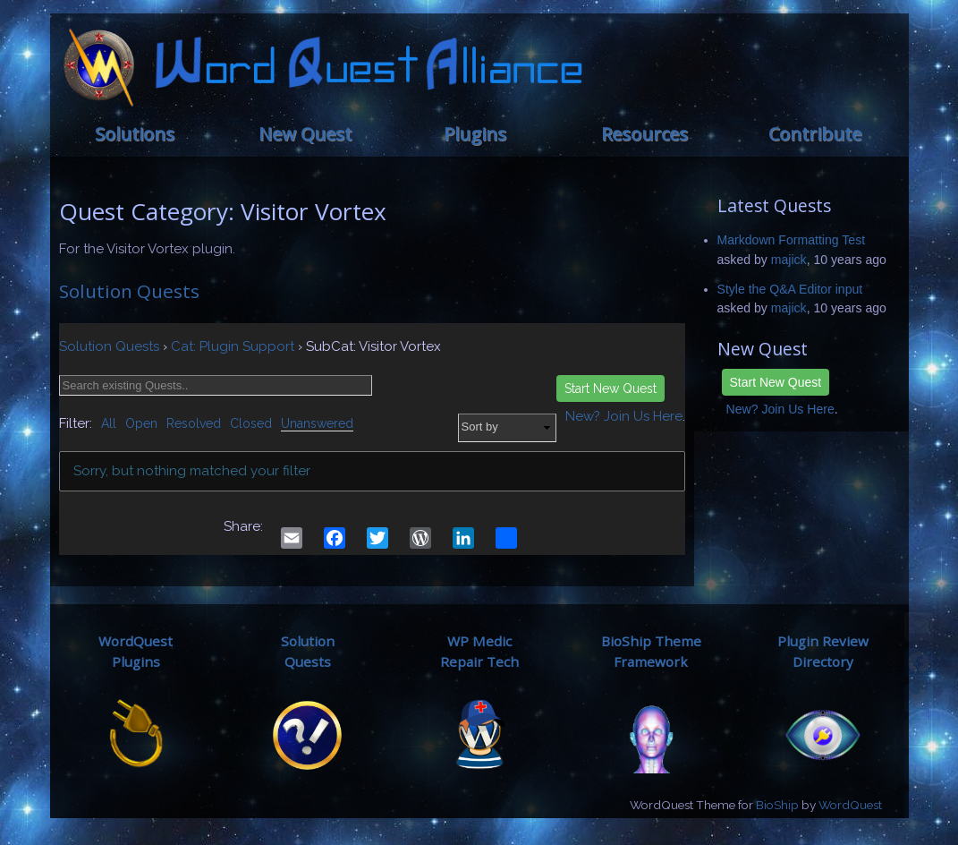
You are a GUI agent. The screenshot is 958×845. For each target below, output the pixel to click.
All (108, 423)
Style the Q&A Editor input (790, 289)
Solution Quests (129, 290)
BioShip (777, 805)
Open (141, 423)
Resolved (193, 423)
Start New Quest (776, 382)
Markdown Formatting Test (791, 240)
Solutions (134, 134)
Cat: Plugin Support (232, 346)
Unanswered (317, 423)
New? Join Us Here (780, 409)
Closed (251, 423)
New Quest (305, 134)
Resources (644, 134)
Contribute (814, 134)
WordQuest (850, 805)
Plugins (475, 134)
